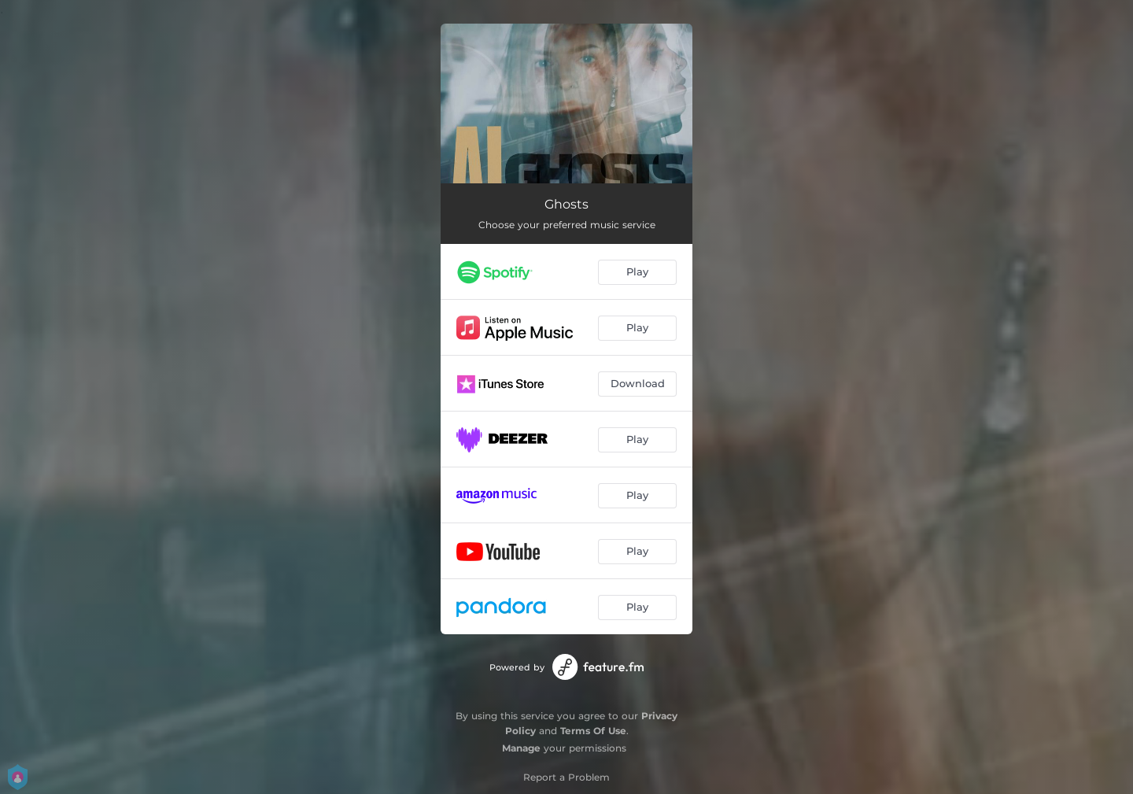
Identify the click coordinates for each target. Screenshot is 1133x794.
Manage (521, 748)
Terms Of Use (593, 731)
